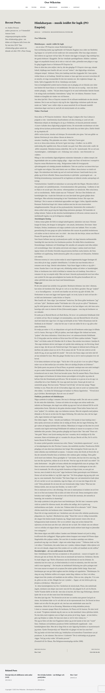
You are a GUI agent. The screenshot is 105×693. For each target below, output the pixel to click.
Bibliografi (53, 7)
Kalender (65, 7)
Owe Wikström (52, 2)
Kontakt (76, 7)
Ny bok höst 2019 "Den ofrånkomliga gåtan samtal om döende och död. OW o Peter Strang (18, 48)
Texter (33, 7)
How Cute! (73, 675)
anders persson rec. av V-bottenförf (17, 31)
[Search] (99, 7)
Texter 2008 (69, 32)
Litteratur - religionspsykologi (53, 32)
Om (26, 7)
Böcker (42, 7)
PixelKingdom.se (40, 689)
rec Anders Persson (12, 28)
